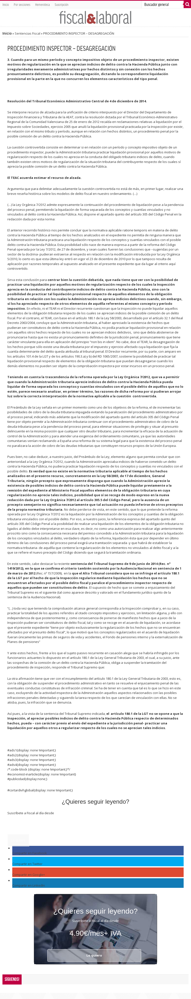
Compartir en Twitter (27, 864)
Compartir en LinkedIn (28, 885)
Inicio (5, 4)
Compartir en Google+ (28, 874)
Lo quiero (18, 840)
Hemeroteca (42, 4)
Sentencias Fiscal (27, 33)
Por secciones (22, 4)
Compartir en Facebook (29, 853)
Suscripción (61, 4)
